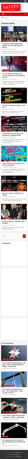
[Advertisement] (13, 254)
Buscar (24, 236)
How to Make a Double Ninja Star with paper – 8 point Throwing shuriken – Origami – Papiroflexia (13, 364)
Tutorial (11, 359)
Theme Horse (16, 454)
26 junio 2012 (5, 137)
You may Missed (7, 343)
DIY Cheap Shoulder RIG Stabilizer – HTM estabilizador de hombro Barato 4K (13, 441)
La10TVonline (17, 452)
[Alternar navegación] (3, 14)
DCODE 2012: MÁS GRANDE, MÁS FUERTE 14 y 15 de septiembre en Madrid (12, 45)
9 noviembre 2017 (6, 445)
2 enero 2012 (5, 225)
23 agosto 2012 (6, 79)
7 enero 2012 (5, 197)
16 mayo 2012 (5, 167)
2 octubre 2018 (5, 394)
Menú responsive (25, 1)
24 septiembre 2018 (7, 419)
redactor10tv (13, 49)
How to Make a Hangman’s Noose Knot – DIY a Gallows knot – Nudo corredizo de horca (12, 391)
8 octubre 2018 (5, 368)
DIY (7, 359)
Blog (4, 40)
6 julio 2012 (5, 109)
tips (20, 411)
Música (8, 40)
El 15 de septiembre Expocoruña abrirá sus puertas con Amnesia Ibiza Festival (13, 75)
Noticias (13, 159)
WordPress (18, 456)
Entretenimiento (13, 411)
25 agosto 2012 (6, 49)
